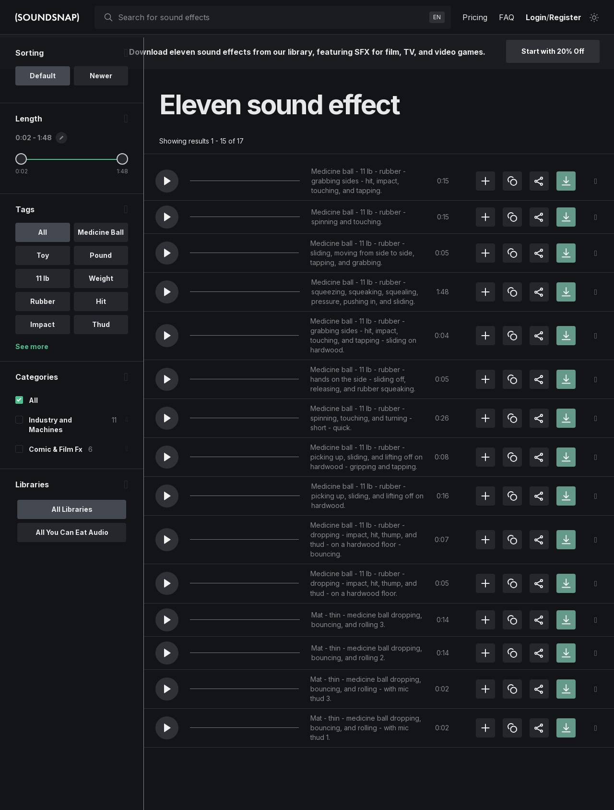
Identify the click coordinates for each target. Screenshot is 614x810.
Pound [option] (101, 287)
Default (43, 107)
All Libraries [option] (72, 541)
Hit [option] (101, 333)
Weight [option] (101, 310)
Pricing (474, 17)
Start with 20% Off (552, 51)
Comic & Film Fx (56, 481)
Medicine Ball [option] (101, 264)
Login (536, 17)
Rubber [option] (42, 333)
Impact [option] (42, 356)
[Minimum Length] (21, 190)
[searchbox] (271, 17)
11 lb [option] (42, 310)
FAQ (506, 17)
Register (565, 17)
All (33, 432)
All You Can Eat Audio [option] (71, 564)
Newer (101, 107)
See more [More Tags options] (31, 378)
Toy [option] (42, 287)
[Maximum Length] (122, 190)
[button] (166, 181)
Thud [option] (101, 356)
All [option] (42, 264)
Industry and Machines (50, 456)
